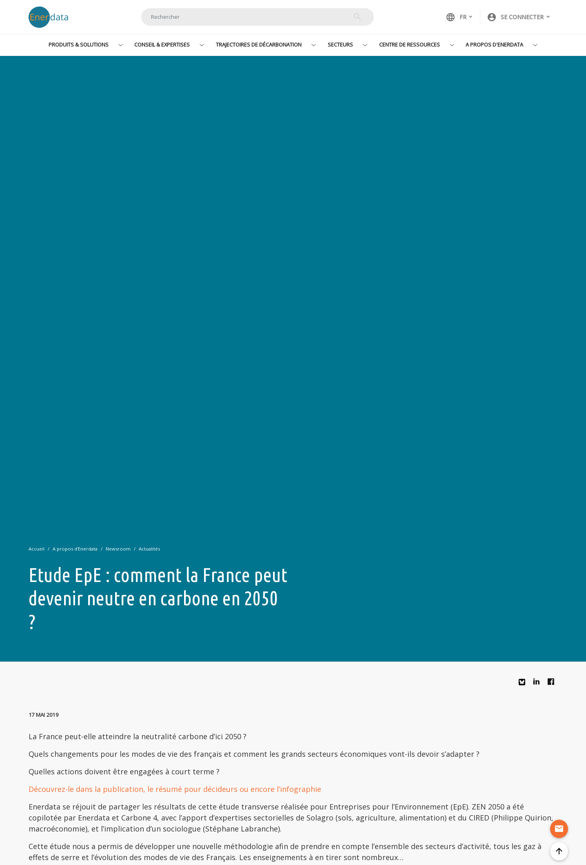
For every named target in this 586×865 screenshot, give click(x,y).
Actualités (149, 549)
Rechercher (357, 16)
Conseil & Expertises (162, 44)
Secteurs (340, 44)
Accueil (36, 549)
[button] (519, 17)
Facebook (553, 683)
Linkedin (538, 683)
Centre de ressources (409, 44)
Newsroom (118, 549)
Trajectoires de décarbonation (259, 44)
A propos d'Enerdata (494, 44)
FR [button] (456, 17)
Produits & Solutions (79, 44)
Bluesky (524, 685)
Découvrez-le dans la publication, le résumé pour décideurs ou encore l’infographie (175, 789)
